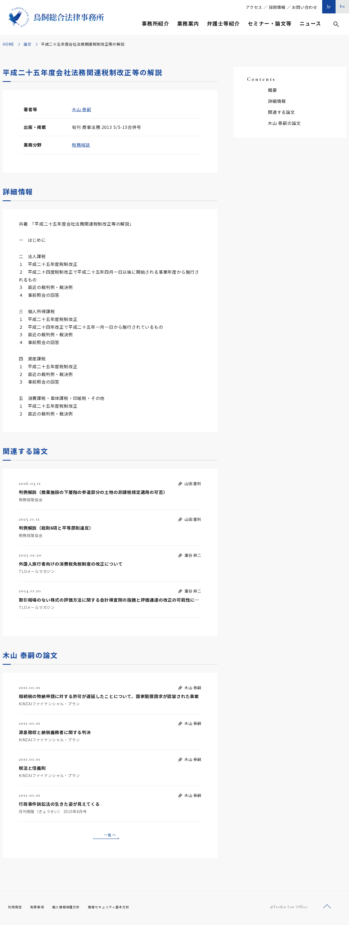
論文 (28, 44)
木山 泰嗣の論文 (284, 123)
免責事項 (40, 908)
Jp (329, 6)
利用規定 (16, 908)
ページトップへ (327, 908)
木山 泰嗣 (81, 109)
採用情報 (277, 7)
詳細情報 (277, 101)
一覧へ (110, 835)
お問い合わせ (304, 7)
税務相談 (81, 145)
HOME (8, 44)
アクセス (254, 7)
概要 (272, 90)
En (342, 6)
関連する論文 (281, 112)
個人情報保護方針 (73, 908)
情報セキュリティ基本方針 (121, 908)
